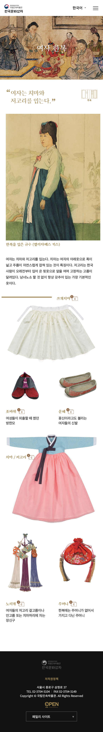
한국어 (77, 8)
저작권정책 (51, 679)
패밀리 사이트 (41, 716)
